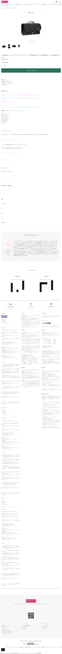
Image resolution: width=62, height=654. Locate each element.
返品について (3, 79)
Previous (17, 27)
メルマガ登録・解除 (25, 625)
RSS (22, 627)
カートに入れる (31, 70)
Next (45, 27)
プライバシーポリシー (5, 634)
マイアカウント (44, 623)
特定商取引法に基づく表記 (6, 81)
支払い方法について (5, 629)
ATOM (24, 627)
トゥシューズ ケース (16, 8)
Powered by (31, 643)
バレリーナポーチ (8, 8)
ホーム (2, 8)
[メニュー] (60, 2)
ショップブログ (24, 623)
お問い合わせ (43, 627)
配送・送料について (5, 625)
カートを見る (43, 625)
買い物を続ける (4, 84)
